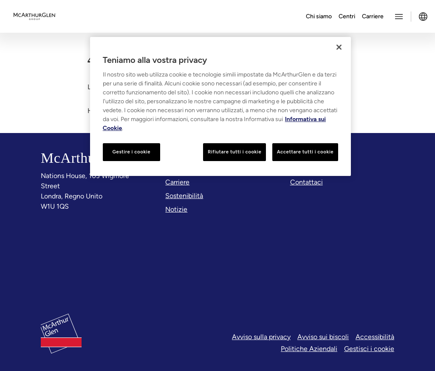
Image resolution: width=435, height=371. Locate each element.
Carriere (373, 16)
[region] (220, 106)
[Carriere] (177, 182)
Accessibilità (375, 337)
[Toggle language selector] (423, 16)
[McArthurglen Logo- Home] (35, 16)
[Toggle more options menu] (399, 16)
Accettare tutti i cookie (305, 152)
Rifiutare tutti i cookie (234, 152)
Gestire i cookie (131, 152)
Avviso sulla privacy (261, 337)
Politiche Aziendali (309, 349)
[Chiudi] (339, 47)
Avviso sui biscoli (323, 337)
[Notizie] (176, 209)
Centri (347, 16)
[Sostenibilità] (184, 196)
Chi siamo (319, 16)
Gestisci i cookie (369, 349)
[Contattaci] (306, 182)
